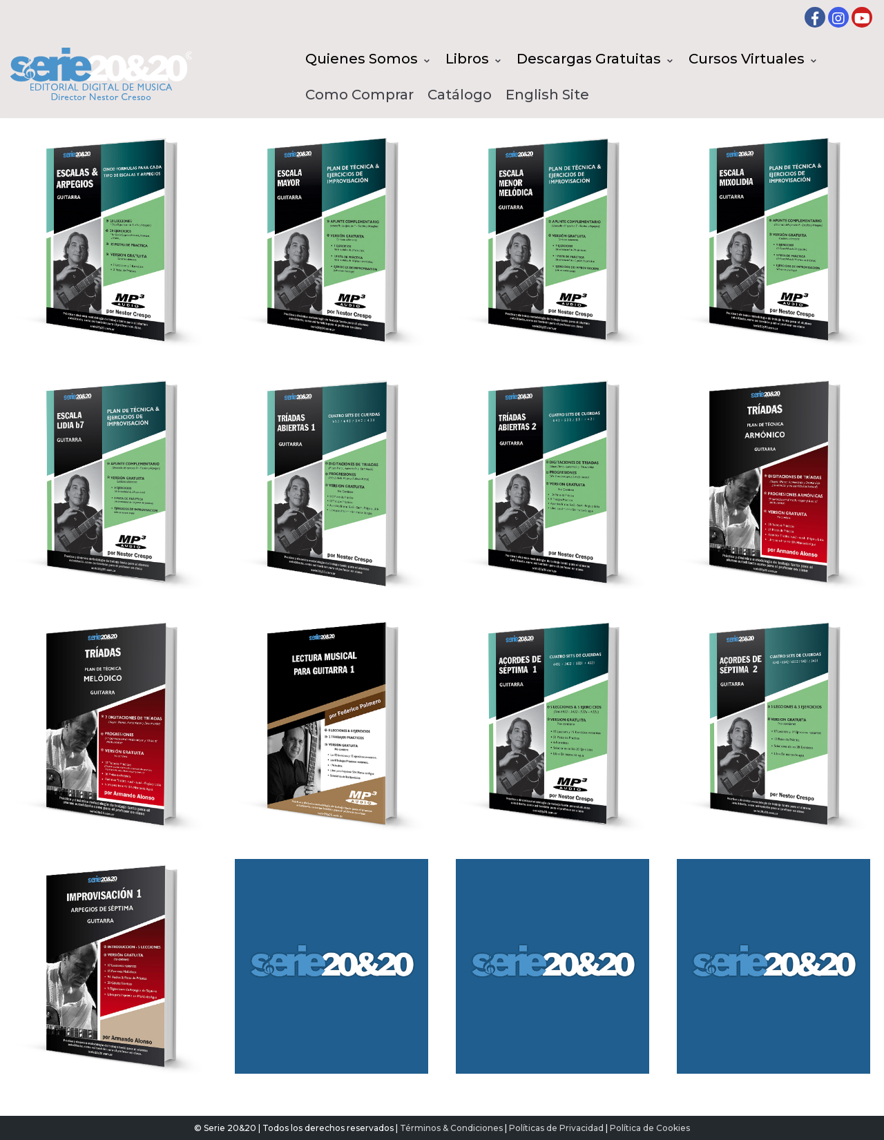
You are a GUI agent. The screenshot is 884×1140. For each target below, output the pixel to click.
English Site (547, 94)
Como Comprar (359, 94)
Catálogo (459, 94)
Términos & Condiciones (451, 1128)
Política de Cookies (650, 1128)
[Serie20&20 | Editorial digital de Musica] (101, 74)
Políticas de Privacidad (556, 1128)
